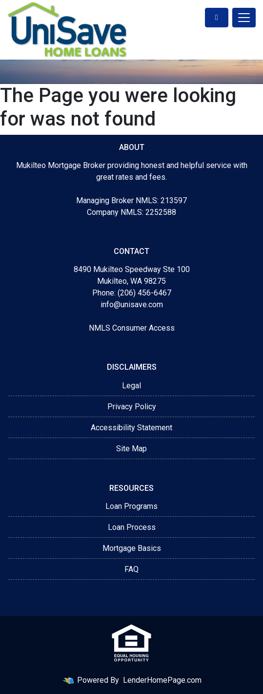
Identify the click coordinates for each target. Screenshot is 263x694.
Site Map (131, 448)
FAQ (131, 569)
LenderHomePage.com (162, 680)
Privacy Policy (131, 406)
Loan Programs (131, 506)
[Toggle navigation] (244, 17)
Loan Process (132, 527)
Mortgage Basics (131, 548)
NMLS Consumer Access (132, 328)
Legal (131, 385)
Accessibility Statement (131, 427)
